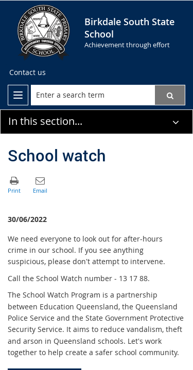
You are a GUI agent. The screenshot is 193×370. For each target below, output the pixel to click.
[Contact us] (27, 72)
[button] (169, 95)
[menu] (18, 95)
